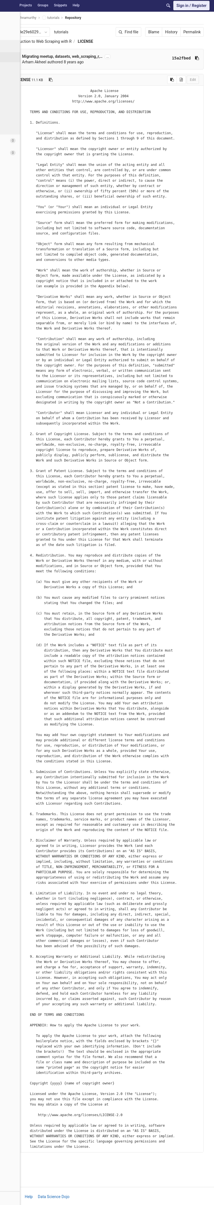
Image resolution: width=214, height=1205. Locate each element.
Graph (16, 107)
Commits (19, 67)
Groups (43, 5)
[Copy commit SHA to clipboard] (186, 58)
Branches (19, 77)
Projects (26, 5)
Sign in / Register (191, 5)
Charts (17, 127)
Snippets (60, 5)
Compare (19, 117)
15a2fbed (169, 58)
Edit (181, 80)
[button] (30, 1198)
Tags (15, 87)
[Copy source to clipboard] (161, 80)
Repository (73, 18)
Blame (142, 32)
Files (15, 57)
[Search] (168, 5)
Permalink (180, 32)
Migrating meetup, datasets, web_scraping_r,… (62, 56)
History (160, 32)
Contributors (22, 97)
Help (76, 5)
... (107, 57)
